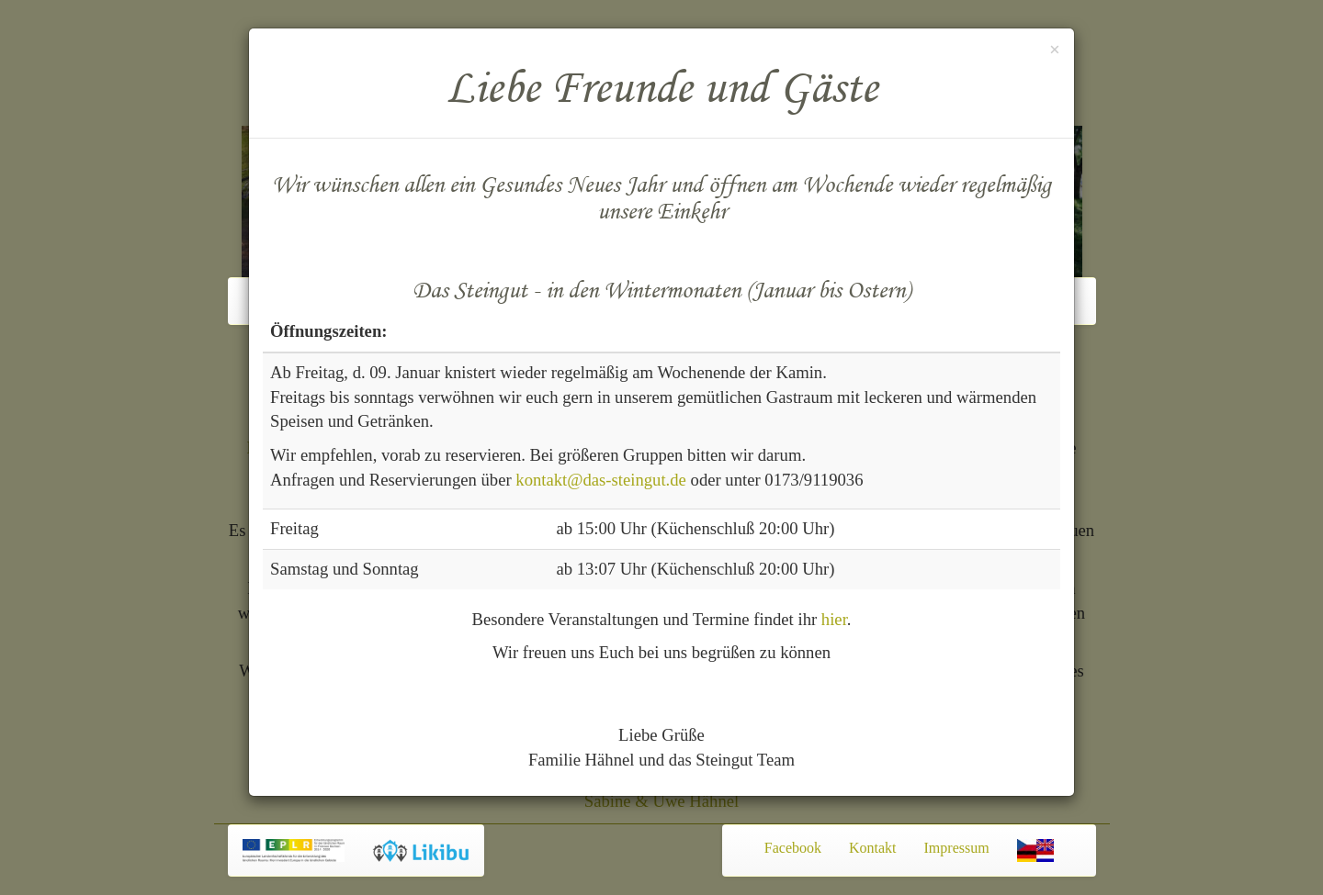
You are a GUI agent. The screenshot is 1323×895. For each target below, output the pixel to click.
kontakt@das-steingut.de (600, 479)
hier (834, 619)
